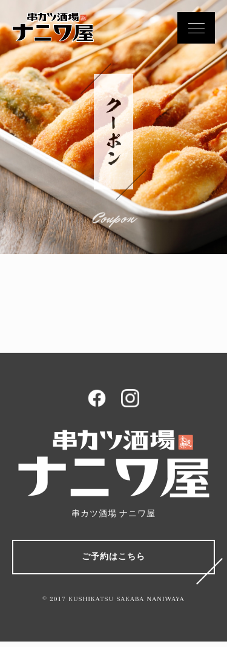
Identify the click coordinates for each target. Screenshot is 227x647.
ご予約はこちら (113, 557)
